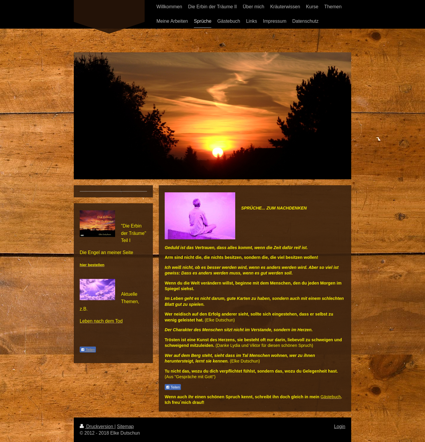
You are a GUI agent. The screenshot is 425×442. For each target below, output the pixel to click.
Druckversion (97, 426)
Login (339, 426)
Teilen (173, 387)
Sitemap (125, 426)
